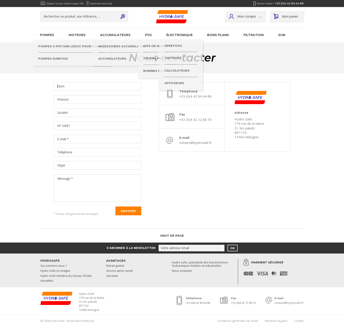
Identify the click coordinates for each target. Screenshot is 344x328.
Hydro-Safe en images (55, 271)
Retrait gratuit (115, 266)
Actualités (46, 281)
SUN (281, 35)
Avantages (116, 260)
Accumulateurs (115, 35)
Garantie (112, 276)
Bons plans (218, 35)
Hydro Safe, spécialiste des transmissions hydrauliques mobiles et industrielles (200, 264)
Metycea (88, 321)
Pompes (47, 35)
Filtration (254, 35)
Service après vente (119, 271)
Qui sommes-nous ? (53, 266)
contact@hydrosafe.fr (195, 142)
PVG (148, 35)
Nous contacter (182, 271)
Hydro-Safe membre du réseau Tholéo (66, 276)
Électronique (179, 35)
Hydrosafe (50, 260)
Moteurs (77, 35)
